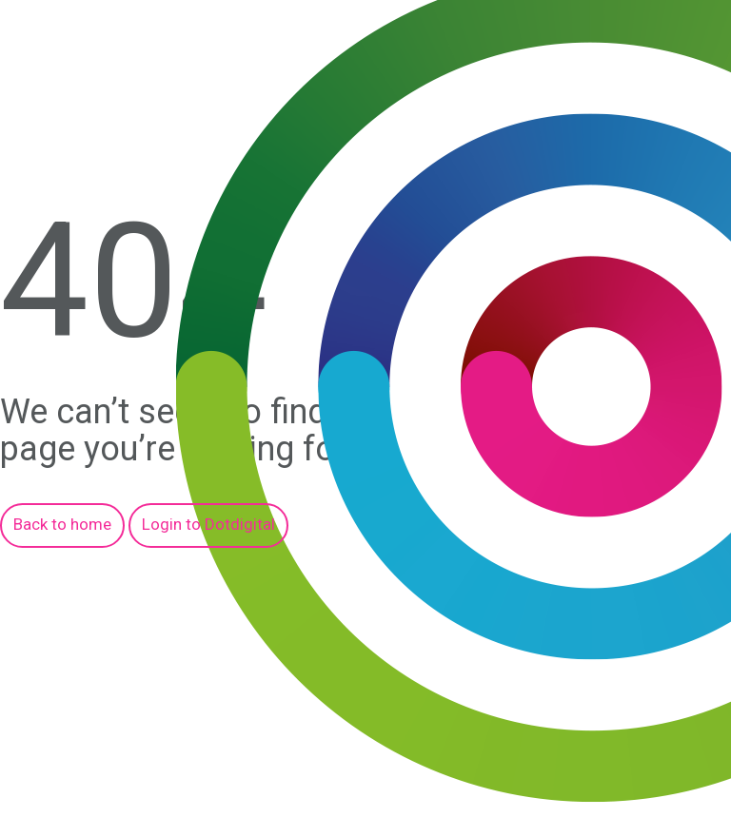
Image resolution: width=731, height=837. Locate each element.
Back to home (62, 524)
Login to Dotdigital (208, 524)
